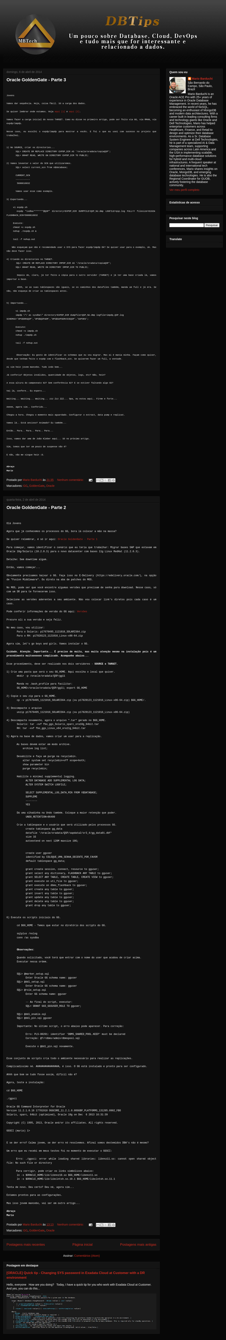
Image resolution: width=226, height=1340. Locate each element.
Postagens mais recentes (26, 1245)
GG (25, 485)
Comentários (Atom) (87, 1255)
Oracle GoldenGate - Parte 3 (36, 79)
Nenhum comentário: (70, 479)
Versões (82, 611)
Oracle (50, 485)
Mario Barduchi (202, 78)
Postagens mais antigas (138, 1245)
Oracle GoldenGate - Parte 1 (77, 539)
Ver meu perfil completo (184, 189)
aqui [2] (74, 111)
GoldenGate (37, 485)
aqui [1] (60, 111)
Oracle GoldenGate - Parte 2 (36, 507)
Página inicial (82, 1245)
